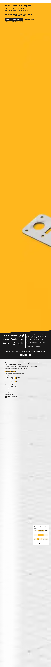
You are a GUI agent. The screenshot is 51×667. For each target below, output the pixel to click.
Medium (41, 534)
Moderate (41, 530)
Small (36, 534)
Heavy (46, 530)
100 (38, 539)
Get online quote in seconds (14, 19)
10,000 (46, 539)
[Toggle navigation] (48, 1)
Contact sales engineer (29, 19)
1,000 (43, 539)
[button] (13, 372)
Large (46, 534)
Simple (36, 530)
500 (40, 539)
